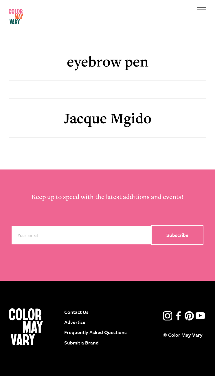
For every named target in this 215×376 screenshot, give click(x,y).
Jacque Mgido (108, 117)
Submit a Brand (81, 342)
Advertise (74, 322)
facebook (178, 315)
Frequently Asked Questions (95, 332)
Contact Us (76, 312)
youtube (200, 315)
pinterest (189, 315)
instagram (167, 315)
